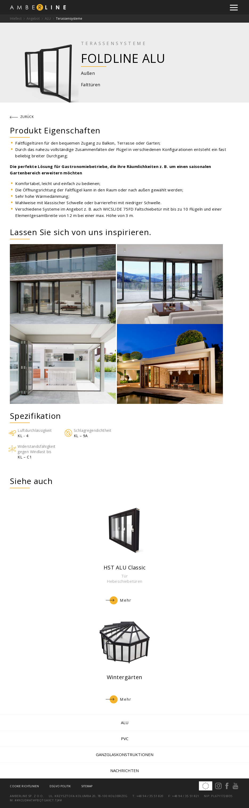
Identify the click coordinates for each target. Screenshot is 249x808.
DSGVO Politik (60, 786)
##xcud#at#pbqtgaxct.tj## (38, 800)
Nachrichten (124, 770)
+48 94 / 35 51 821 (185, 796)
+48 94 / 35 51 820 (150, 796)
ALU (48, 18)
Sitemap (86, 786)
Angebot (33, 18)
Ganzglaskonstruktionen (124, 754)
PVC (124, 738)
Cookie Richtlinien (24, 786)
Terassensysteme (69, 18)
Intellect (16, 18)
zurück (22, 116)
